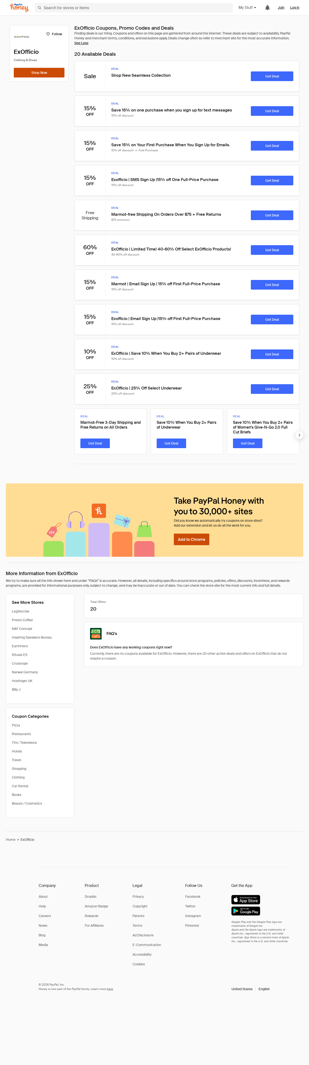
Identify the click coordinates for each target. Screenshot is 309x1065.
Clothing (18, 777)
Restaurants (21, 734)
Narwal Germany (25, 672)
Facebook (192, 896)
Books (16, 795)
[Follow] (53, 34)
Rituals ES (20, 655)
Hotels (17, 751)
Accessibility (142, 954)
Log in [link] (294, 7)
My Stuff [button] (248, 7)
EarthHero (20, 646)
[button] (251, 989)
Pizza (16, 725)
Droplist (91, 896)
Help (42, 906)
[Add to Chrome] (191, 539)
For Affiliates (94, 925)
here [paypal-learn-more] (110, 989)
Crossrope (20, 663)
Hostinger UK (22, 681)
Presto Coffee (22, 620)
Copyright (140, 906)
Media (43, 945)
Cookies (139, 964)
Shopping (19, 768)
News (43, 925)
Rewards (91, 916)
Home (10, 839)
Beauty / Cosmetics (27, 803)
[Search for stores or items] (134, 8)
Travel (16, 760)
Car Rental (20, 786)
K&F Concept (22, 628)
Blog (42, 935)
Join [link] (281, 7)
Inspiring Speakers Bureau (32, 637)
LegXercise (20, 611)
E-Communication (147, 945)
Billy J (16, 689)
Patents (138, 916)
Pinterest (192, 925)
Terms (137, 925)
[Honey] (19, 8)
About (43, 896)
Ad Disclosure (143, 935)
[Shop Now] (39, 72)
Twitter (190, 906)
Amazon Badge (96, 906)
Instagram (193, 916)
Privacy (138, 896)
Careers (45, 916)
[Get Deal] (272, 76)
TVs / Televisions (24, 742)
